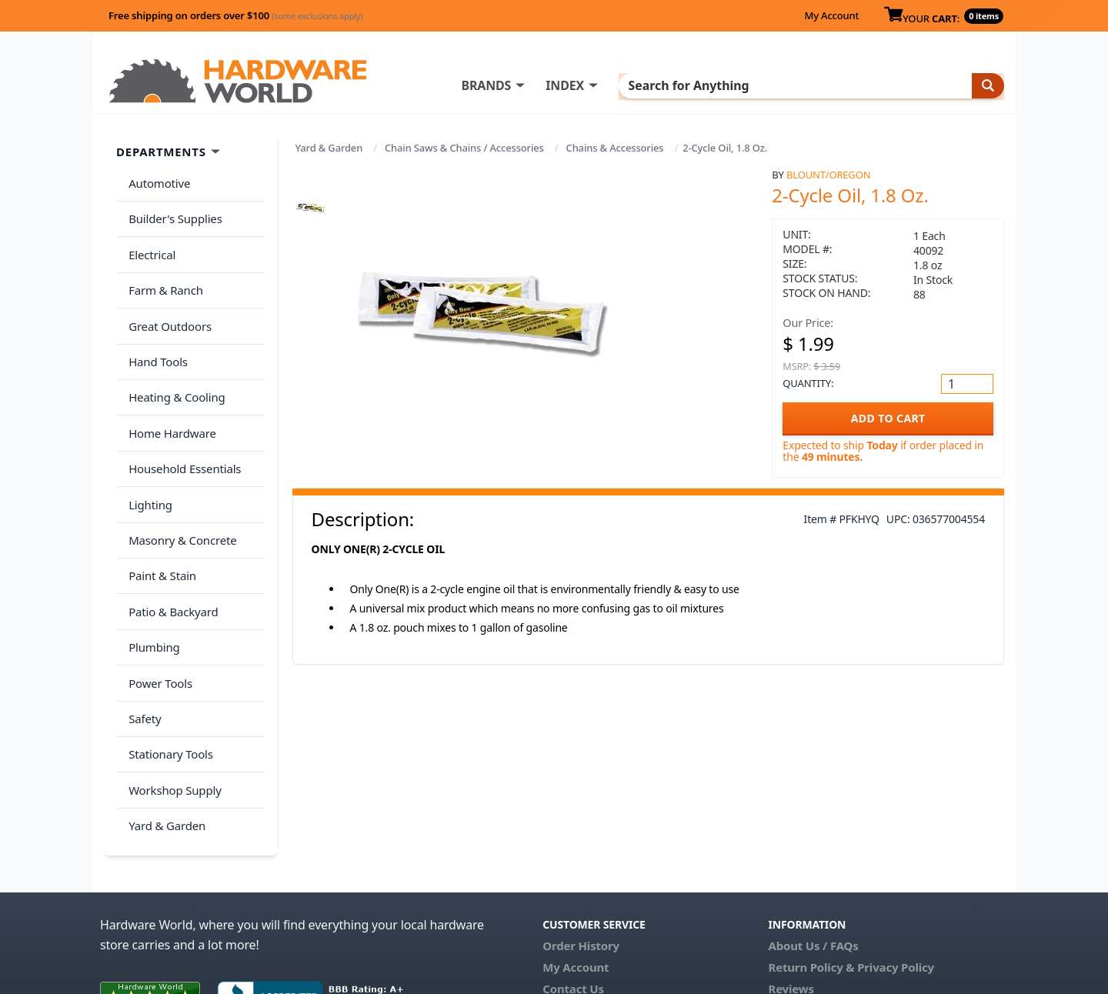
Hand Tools (155, 332)
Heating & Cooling (173, 363)
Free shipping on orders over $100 (235, 15)
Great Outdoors (167, 302)
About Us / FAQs (813, 844)
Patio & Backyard (170, 545)
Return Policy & (811, 866)
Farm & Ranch (162, 271)
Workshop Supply (172, 697)
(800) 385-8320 (581, 909)
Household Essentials (181, 424)
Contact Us (573, 888)
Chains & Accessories (615, 148)
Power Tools (157, 606)
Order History (580, 844)
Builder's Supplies (172, 210)
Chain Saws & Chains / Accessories (464, 148)
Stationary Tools (167, 667)
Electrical (148, 241)
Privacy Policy (895, 866)
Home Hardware (169, 393)
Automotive (156, 180)
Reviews (790, 888)
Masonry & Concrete (179, 484)
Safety (141, 636)
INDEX (627, 85)
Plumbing (150, 575)
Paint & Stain (159, 514)
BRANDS (548, 85)
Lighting (147, 454)
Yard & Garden (329, 148)
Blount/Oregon (828, 175)
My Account (831, 15)
